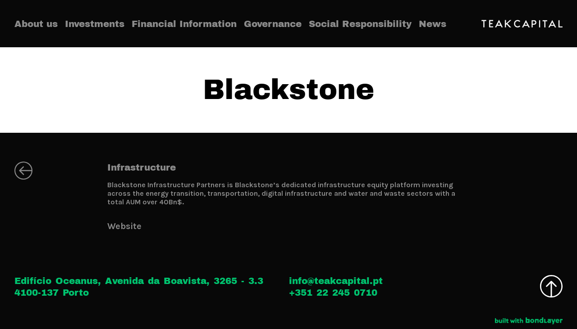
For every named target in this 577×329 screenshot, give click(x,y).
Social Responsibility (360, 24)
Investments (94, 24)
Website (124, 226)
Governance (273, 24)
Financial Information (184, 24)
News (432, 24)
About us (36, 24)
